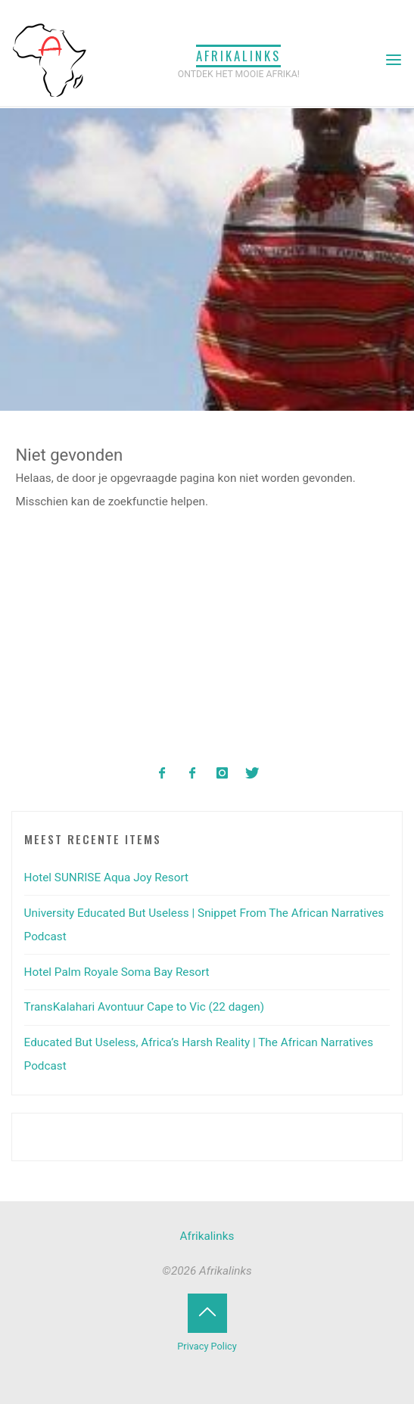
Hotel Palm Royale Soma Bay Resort (117, 972)
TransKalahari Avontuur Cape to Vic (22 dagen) (144, 1007)
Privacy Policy (206, 1346)
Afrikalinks (238, 55)
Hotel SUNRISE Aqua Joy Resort (106, 877)
